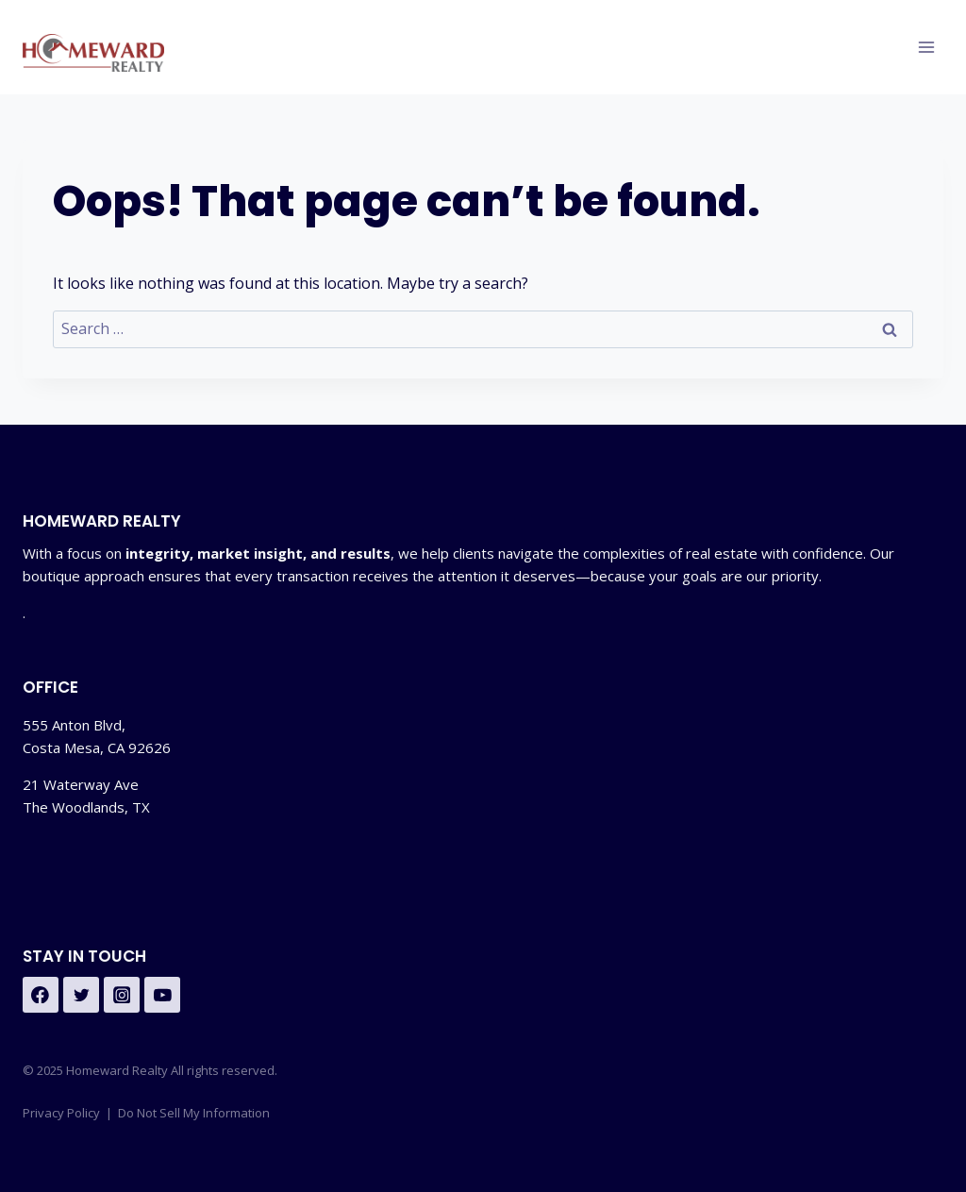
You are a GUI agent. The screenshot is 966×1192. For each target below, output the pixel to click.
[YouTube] (162, 995)
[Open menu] (925, 46)
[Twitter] (81, 995)
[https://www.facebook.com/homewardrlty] (40, 995)
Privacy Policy (61, 1112)
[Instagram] (122, 995)
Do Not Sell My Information (194, 1112)
